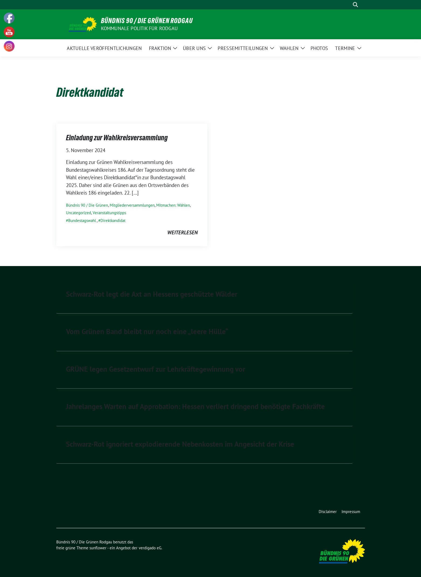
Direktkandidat (113, 220)
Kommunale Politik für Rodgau (139, 28)
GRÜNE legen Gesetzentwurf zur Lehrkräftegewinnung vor (155, 369)
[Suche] (347, 4)
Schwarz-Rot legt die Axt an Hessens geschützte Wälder (151, 294)
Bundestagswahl (82, 220)
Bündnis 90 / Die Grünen (87, 205)
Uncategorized (78, 212)
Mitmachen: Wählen (173, 205)
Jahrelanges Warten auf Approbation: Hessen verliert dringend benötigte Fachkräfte (195, 406)
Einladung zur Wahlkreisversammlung (117, 137)
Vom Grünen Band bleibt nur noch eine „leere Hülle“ (147, 331)
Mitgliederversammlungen (132, 205)
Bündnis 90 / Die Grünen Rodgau (147, 21)
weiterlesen (182, 232)
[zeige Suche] (355, 4)
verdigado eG (150, 547)
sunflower (97, 547)
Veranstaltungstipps (109, 212)
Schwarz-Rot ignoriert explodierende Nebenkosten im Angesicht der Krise (180, 444)
